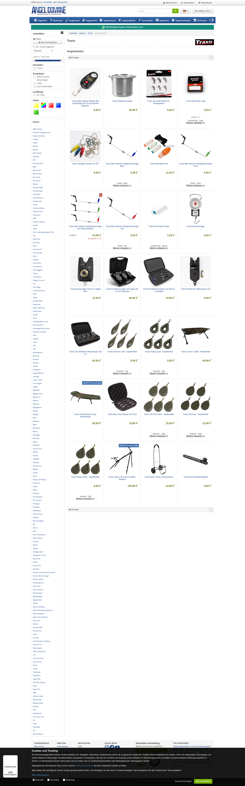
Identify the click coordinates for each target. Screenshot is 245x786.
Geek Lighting (39, 308)
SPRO (35, 603)
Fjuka (35, 273)
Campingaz (37, 191)
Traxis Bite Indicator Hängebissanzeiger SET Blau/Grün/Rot (85, 227)
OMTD (35, 452)
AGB (80, 746)
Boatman (37, 181)
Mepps (36, 414)
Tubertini (36, 675)
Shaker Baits (38, 579)
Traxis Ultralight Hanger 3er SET (85, 164)
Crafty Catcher (39, 222)
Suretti (36, 638)
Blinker (187, 746)
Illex (34, 335)
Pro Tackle (37, 500)
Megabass (37, 407)
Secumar (36, 559)
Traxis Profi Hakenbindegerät (196, 477)
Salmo (35, 548)
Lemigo (36, 376)
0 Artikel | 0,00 (203, 11)
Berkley (36, 156)
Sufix (35, 634)
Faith (35, 256)
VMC (35, 693)
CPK (34, 218)
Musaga (36, 435)
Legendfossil (38, 373)
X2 (34, 720)
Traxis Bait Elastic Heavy (159, 226)
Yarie (35, 724)
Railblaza (37, 510)
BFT (34, 160)
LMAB (35, 387)
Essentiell (39, 780)
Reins (35, 528)
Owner (35, 455)
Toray (35, 665)
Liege (39, 83)
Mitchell (36, 428)
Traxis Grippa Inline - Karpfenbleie (85, 477)
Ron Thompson (39, 535)
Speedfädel (37, 596)
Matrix (35, 400)
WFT (34, 710)
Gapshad (36, 304)
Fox (34, 284)
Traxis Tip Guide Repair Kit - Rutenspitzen (159, 102)
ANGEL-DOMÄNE (50, 10)
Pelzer (35, 473)
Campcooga (38, 187)
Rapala (36, 517)
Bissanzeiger (178, 746)
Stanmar (36, 620)
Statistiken (54, 780)
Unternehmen (62, 746)
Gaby (35, 297)
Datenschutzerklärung (84, 766)
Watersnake (38, 703)
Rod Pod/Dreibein (44, 86)
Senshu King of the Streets (44, 572)
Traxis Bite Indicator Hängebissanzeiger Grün (195, 165)
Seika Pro (37, 565)
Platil (35, 490)
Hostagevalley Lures (41, 328)
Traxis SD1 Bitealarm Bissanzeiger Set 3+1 (85, 353)
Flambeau (37, 277)
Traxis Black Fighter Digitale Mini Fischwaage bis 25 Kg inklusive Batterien (86, 103)
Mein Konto (170, 3)
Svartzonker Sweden (41, 641)
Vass (35, 686)
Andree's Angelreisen (41, 132)
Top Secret (37, 662)
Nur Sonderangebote (45, 46)
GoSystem (37, 311)
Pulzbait (36, 507)
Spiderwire (37, 600)
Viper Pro (36, 689)
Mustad (36, 438)
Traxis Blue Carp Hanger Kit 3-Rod (122, 414)
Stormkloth (37, 627)
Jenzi (35, 342)
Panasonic (37, 466)
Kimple (36, 359)
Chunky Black (39, 208)
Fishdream (37, 266)
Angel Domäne (39, 136)
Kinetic (36, 363)
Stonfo (35, 624)
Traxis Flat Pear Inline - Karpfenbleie (159, 414)
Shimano (37, 586)
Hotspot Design (39, 332)
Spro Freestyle (39, 607)
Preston (36, 493)
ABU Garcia (37, 129)
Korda (35, 366)
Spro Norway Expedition (43, 610)
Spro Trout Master (40, 617)
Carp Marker (38, 198)
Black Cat (37, 170)
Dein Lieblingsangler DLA (43, 232)
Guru (35, 318)
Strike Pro (37, 631)
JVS (34, 349)
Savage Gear (38, 552)
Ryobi (35, 545)
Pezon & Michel (39, 480)
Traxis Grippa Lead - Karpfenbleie (159, 352)
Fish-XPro (37, 263)
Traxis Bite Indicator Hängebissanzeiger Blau (122, 165)
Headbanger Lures (40, 321)
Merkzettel (187, 3)
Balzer (35, 146)
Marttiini (36, 397)
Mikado (36, 421)
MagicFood (37, 394)
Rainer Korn (38, 514)
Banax (35, 150)
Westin (36, 706)
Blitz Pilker (37, 174)
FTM (34, 294)
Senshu (36, 569)
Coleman (36, 215)
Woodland (37, 713)
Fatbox (36, 260)
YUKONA (36, 727)
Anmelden (47, 2)
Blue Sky (36, 177)
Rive (34, 531)
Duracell (36, 242)
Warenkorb (205, 3)
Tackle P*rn (37, 645)
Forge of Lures (39, 280)
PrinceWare (37, 497)
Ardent (35, 139)
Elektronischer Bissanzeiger (43, 78)
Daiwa (35, 225)
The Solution (38, 658)
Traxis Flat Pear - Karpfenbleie (195, 414)
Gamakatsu (38, 301)
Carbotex (36, 194)
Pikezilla (36, 483)
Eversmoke (37, 253)
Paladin (36, 462)
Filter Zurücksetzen (47, 42)
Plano (35, 486)
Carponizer (37, 201)
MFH (35, 418)
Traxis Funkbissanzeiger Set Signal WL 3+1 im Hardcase (122, 290)
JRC (34, 345)
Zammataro (38, 734)
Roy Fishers (38, 538)
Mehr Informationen (40, 775)
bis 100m (41, 95)
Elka (34, 246)
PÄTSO (35, 469)
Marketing (70, 780)
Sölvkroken (37, 593)
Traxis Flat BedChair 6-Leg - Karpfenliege (86, 415)
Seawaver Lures (39, 555)
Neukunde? (63, 2)
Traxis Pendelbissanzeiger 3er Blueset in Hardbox (159, 290)
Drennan (36, 239)
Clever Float (38, 211)
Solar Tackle (38, 590)
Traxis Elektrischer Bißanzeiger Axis (196, 289)
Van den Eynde (39, 682)
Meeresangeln (205, 746)
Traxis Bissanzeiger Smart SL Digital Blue (85, 290)
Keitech (36, 356)
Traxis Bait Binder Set (159, 164)
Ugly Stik (36, 679)
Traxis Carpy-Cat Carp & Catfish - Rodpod (122, 478)
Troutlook (37, 672)
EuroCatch (37, 249)
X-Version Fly (38, 717)
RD (34, 524)
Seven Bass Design (41, 576)
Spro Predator (38, 614)
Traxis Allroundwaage (196, 226)
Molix (35, 431)
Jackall (36, 339)
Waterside (37, 700)
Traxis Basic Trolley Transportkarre (159, 477)
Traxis (39, 68)
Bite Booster (38, 163)
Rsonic (36, 541)
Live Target (37, 383)
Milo (35, 425)
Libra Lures (37, 380)
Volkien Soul (38, 696)
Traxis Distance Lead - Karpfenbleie (122, 352)
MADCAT (36, 390)
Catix (35, 205)
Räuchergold (38, 521)
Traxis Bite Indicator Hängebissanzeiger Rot (122, 227)
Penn (35, 476)
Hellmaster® (38, 325)
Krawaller (37, 370)
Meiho (35, 411)
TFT (34, 655)
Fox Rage (36, 287)
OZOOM (36, 459)
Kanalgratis (38, 352)
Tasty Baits (37, 648)
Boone (35, 184)
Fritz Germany (39, 290)
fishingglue (37, 270)
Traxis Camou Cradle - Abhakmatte (195, 352)
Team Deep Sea (39, 651)
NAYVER (36, 445)
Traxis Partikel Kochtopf (122, 101)
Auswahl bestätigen (183, 781)
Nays (35, 442)
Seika (35, 562)
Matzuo (36, 404)
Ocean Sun (37, 449)
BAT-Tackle (37, 153)
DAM (35, 229)
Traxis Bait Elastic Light (195, 101)
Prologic (36, 504)
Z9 (34, 730)
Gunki (35, 315)
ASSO (35, 143)
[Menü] (16, 757)
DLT (34, 236)
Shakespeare (38, 583)
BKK (34, 167)
